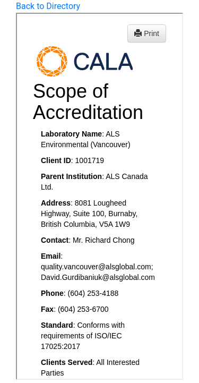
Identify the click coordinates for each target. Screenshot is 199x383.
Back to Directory (48, 6)
